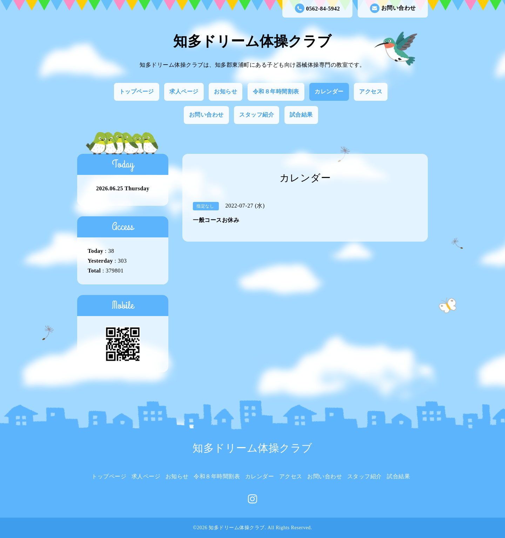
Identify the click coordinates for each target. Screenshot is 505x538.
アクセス (370, 91)
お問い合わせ (393, 8)
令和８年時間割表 (276, 91)
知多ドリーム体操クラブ (252, 41)
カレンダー (329, 91)
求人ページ (183, 91)
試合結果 (301, 115)
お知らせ (225, 91)
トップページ (136, 91)
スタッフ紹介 (256, 115)
